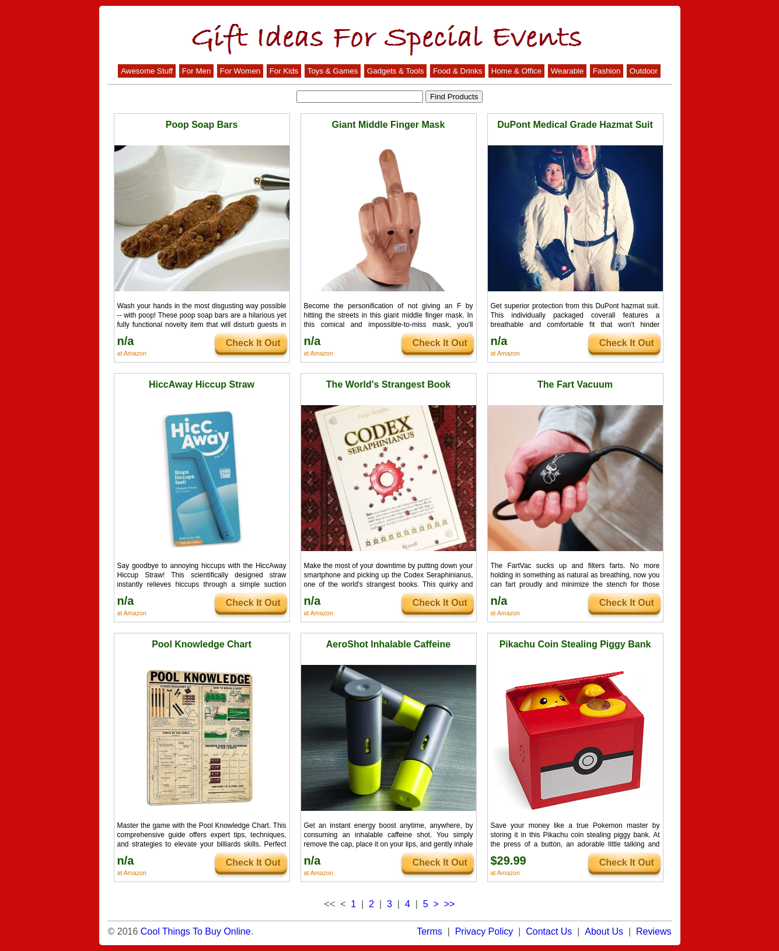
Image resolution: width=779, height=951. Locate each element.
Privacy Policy (484, 931)
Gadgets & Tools (395, 71)
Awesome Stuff (147, 71)
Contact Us (549, 931)
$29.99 (508, 860)
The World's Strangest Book (388, 384)
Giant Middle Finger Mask (388, 125)
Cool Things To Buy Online (196, 931)
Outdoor (644, 71)
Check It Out (253, 343)
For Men (196, 71)
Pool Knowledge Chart (201, 644)
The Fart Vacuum (575, 384)
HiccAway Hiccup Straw (201, 384)
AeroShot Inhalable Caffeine (388, 644)
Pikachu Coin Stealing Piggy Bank (575, 644)
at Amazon (131, 353)
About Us (604, 931)
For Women (240, 71)
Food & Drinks (457, 71)
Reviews (653, 931)
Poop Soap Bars (202, 125)
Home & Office (516, 71)
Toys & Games (333, 71)
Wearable (567, 71)
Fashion (606, 71)
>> (449, 904)
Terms (429, 931)
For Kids (284, 71)
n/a (125, 341)
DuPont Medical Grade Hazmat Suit (575, 125)
